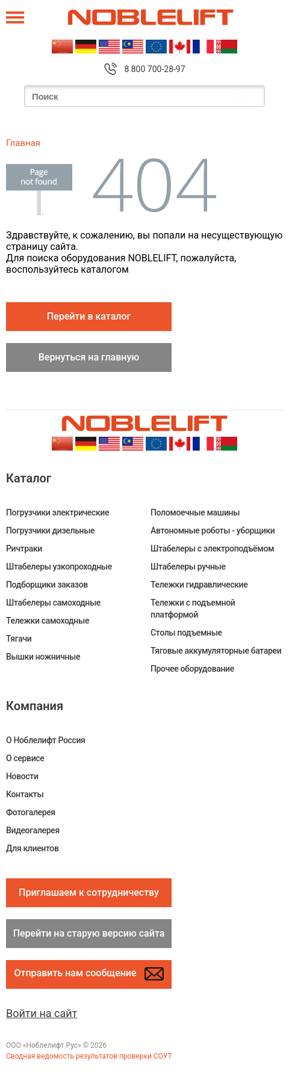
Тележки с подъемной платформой (193, 608)
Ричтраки (24, 548)
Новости (22, 776)
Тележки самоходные (47, 620)
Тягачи (18, 638)
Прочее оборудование (192, 668)
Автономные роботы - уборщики (213, 530)
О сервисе (25, 758)
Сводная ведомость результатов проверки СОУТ (89, 1056)
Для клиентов (32, 848)
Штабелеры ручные (188, 566)
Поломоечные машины (195, 512)
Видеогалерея (33, 830)
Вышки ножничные (43, 656)
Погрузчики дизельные (50, 530)
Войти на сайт (41, 1013)
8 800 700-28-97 (154, 69)
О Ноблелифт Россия (45, 740)
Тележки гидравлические (199, 584)
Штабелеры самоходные (53, 602)
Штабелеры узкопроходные (59, 566)
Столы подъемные (186, 632)
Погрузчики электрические (57, 512)
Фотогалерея (30, 812)
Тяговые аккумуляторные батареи (216, 650)
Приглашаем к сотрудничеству (89, 892)
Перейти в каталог (89, 316)
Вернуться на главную (89, 357)
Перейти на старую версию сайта (89, 933)
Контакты (24, 794)
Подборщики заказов (47, 584)
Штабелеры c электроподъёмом (212, 548)
